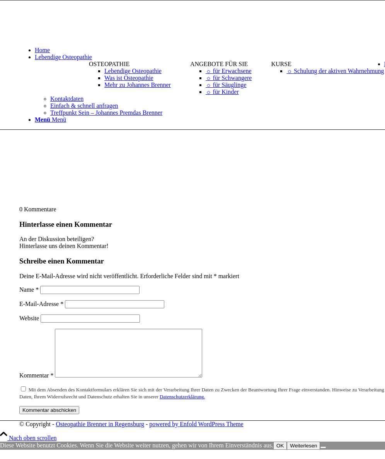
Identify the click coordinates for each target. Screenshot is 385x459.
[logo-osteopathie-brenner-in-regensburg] (77, 37)
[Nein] (323, 457)
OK (280, 455)
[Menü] (50, 119)
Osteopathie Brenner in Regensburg (100, 433)
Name (29, 289)
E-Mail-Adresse (41, 304)
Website (29, 318)
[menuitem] (130, 74)
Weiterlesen (303, 455)
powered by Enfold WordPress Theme (196, 433)
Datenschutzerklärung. (182, 406)
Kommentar (36, 384)
